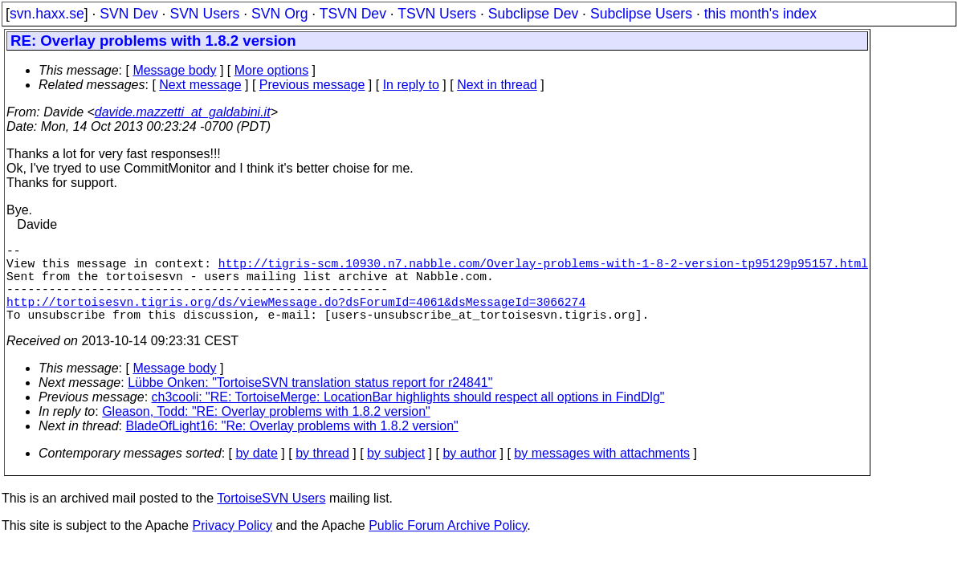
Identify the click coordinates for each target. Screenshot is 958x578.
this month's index (760, 14)
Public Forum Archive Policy (448, 545)
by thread (322, 472)
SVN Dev (128, 14)
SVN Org (279, 14)
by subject (396, 472)
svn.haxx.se (47, 14)
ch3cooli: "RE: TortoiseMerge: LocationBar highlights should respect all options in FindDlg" (408, 416)
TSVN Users (436, 14)
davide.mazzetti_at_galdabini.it (183, 112)
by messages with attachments (602, 472)
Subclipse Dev (533, 14)
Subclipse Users (641, 14)
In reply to (411, 85)
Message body (174, 70)
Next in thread (497, 85)
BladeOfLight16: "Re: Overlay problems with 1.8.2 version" (292, 445)
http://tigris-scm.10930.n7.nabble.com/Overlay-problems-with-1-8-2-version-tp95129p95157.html (543, 269)
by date (256, 472)
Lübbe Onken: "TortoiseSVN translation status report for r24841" (310, 402)
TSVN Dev (353, 14)
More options (271, 70)
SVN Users (204, 14)
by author (469, 472)
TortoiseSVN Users (271, 517)
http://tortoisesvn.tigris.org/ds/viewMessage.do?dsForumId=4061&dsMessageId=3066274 (295, 317)
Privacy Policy (232, 545)
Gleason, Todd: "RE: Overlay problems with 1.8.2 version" (266, 431)
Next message (200, 85)
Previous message (312, 85)
